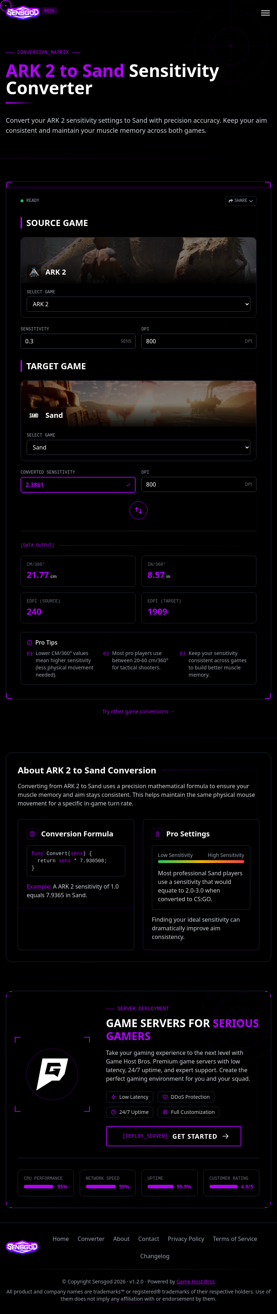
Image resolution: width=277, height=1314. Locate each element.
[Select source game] (138, 304)
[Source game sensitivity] (78, 341)
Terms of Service (235, 1239)
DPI (145, 329)
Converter (91, 1239)
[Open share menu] (240, 201)
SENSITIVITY (35, 329)
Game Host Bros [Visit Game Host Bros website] (195, 1281)
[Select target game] (138, 447)
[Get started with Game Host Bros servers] (173, 1136)
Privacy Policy (186, 1239)
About (121, 1239)
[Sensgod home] (23, 13)
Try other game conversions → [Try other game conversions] (138, 711)
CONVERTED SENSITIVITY (48, 472)
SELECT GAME (41, 292)
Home (61, 1239)
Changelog (155, 1256)
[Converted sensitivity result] (78, 485)
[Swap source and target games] (138, 510)
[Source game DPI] (198, 341)
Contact (148, 1239)
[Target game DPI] (198, 484)
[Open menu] (265, 13)
